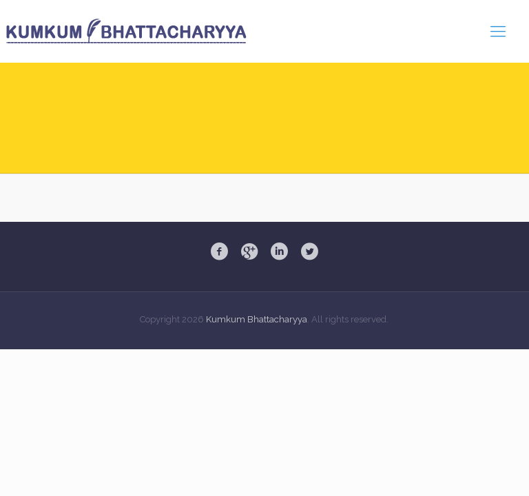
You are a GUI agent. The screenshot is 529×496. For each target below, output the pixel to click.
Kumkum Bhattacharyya (256, 319)
